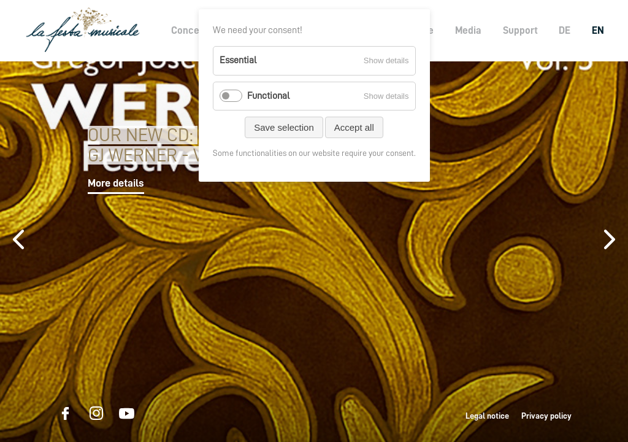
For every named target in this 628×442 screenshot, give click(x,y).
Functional (268, 96)
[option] (314, 251)
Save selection (284, 127)
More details (116, 182)
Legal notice (487, 415)
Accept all (354, 127)
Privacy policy (546, 415)
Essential (238, 60)
